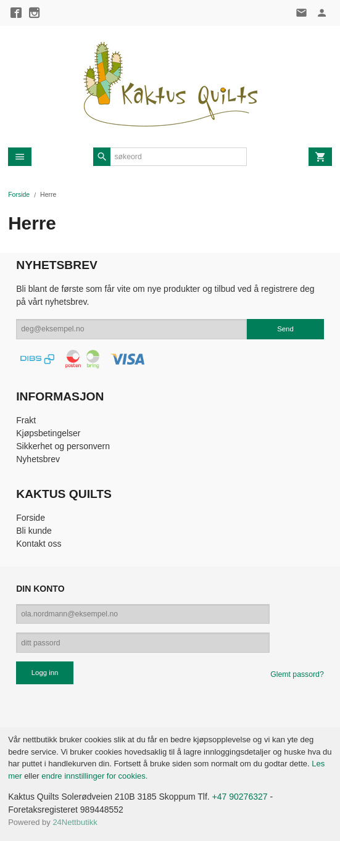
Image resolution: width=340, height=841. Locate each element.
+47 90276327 (240, 797)
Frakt (26, 420)
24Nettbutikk (74, 822)
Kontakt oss (38, 544)
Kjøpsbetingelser (48, 433)
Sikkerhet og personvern (63, 446)
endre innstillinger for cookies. (94, 776)
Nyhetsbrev (38, 459)
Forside (19, 194)
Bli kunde (34, 531)
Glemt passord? (296, 674)
